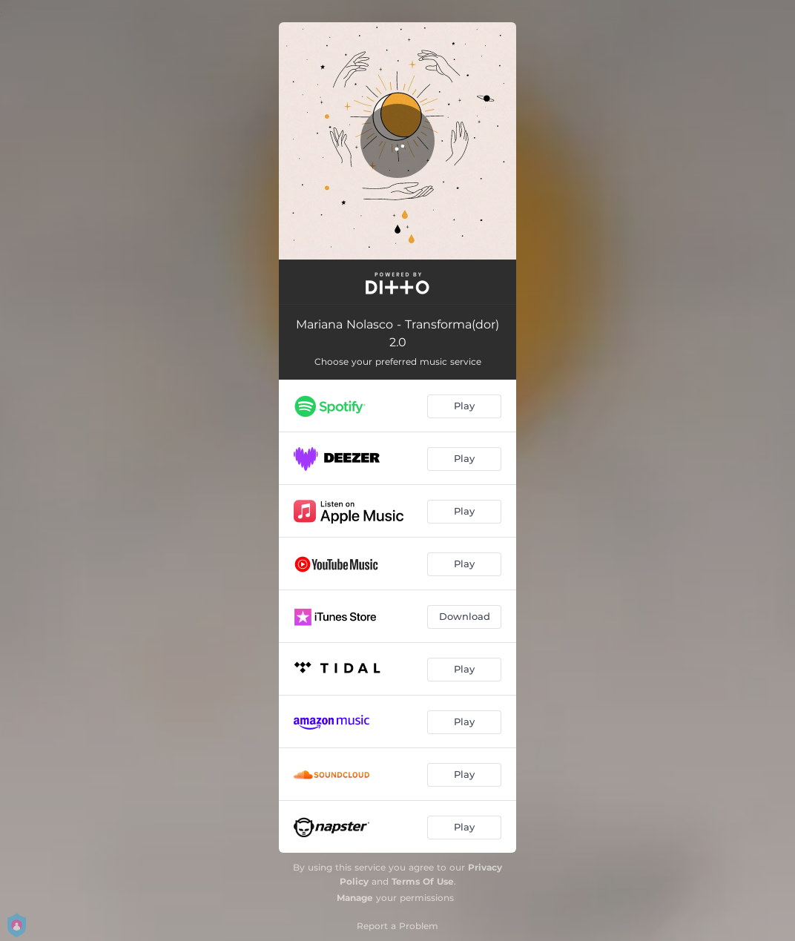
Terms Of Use (423, 881)
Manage (355, 897)
